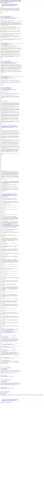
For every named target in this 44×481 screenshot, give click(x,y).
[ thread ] (9, 5)
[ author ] (14, 5)
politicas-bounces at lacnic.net (6, 50)
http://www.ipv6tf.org (5, 402)
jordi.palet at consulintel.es (10, 2)
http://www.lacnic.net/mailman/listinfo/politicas (8, 415)
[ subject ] (11, 5)
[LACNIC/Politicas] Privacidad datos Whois (13, 4)
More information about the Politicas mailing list (5, 480)
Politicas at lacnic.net (10, 393)
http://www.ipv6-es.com (4, 456)
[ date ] (7, 5)
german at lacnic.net (5, 150)
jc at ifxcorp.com (7, 18)
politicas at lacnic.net (15, 19)
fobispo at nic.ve (9, 103)
